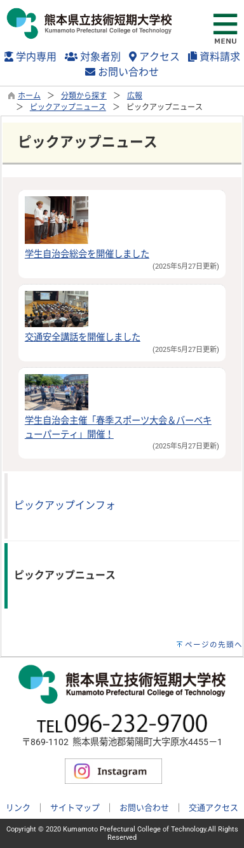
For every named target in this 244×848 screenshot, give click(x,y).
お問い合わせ (122, 72)
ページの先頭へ (214, 644)
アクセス (154, 57)
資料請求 (214, 57)
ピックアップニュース (68, 107)
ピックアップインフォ (65, 505)
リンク (18, 807)
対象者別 (93, 57)
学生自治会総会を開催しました (87, 254)
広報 (134, 95)
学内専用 (30, 57)
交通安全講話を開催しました (82, 337)
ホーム (29, 95)
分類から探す (84, 95)
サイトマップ (75, 807)
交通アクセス (213, 807)
